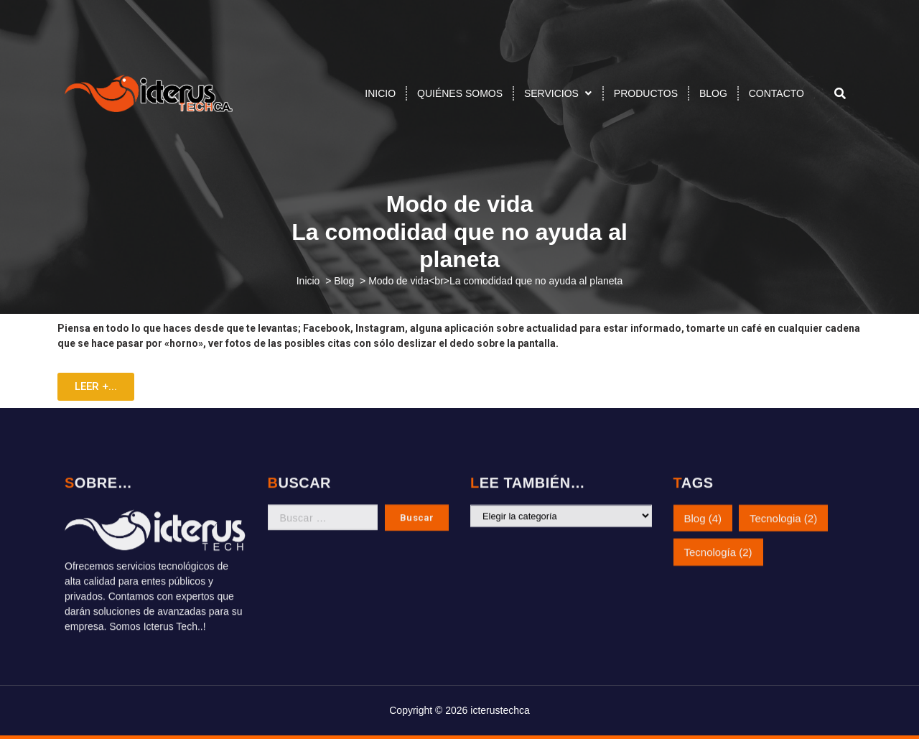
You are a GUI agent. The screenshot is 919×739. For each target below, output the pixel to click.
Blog (344, 281)
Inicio (308, 281)
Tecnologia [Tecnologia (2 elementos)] (783, 503)
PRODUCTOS (646, 93)
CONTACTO (776, 93)
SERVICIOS (551, 93)
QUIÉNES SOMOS (460, 93)
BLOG (713, 93)
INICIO (380, 93)
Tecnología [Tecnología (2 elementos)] (718, 537)
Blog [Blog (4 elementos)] (703, 503)
